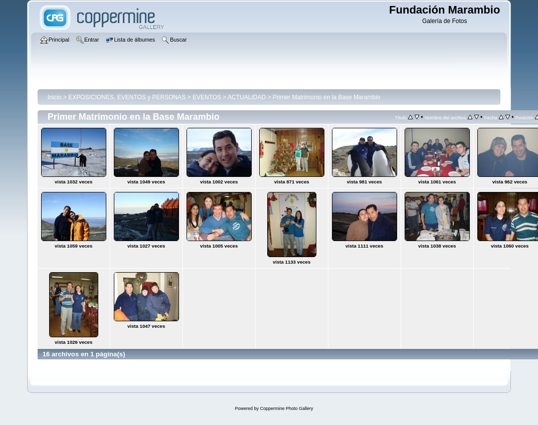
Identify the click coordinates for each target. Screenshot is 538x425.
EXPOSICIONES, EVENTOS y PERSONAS (127, 97)
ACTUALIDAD (247, 97)
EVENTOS (207, 97)
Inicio (55, 97)
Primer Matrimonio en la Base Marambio (327, 97)
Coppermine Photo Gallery (286, 408)
